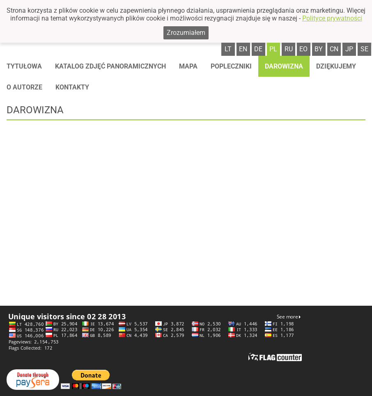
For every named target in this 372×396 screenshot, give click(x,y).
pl (273, 49)
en (243, 49)
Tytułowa (24, 66)
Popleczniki (231, 66)
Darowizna (284, 66)
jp (349, 49)
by (319, 49)
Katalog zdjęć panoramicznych (110, 66)
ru (289, 49)
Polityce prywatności (332, 18)
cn (334, 49)
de (258, 49)
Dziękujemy (336, 66)
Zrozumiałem (186, 33)
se (364, 49)
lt (228, 49)
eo (303, 49)
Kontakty (72, 87)
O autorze (24, 87)
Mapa (188, 66)
